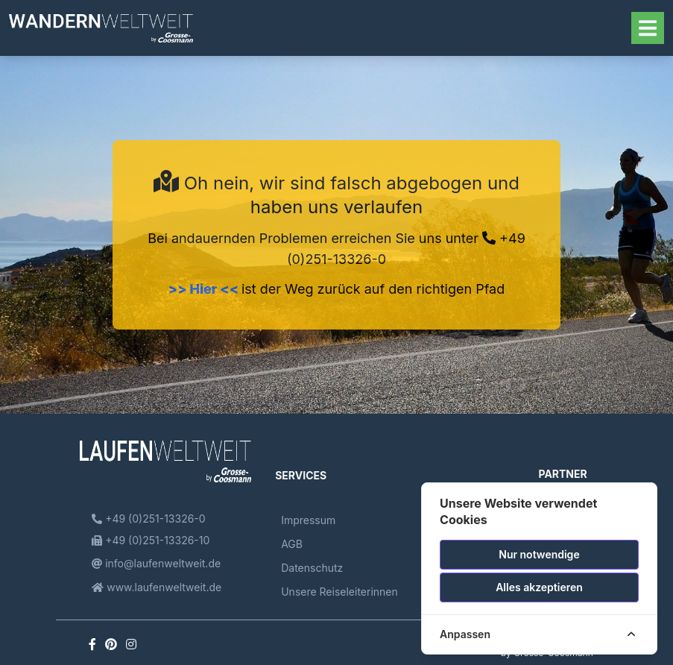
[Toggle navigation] (647, 28)
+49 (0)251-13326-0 (148, 518)
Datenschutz (312, 567)
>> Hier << (204, 289)
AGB (292, 544)
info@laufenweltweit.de (156, 563)
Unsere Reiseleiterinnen (339, 591)
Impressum (308, 520)
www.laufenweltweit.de (156, 587)
